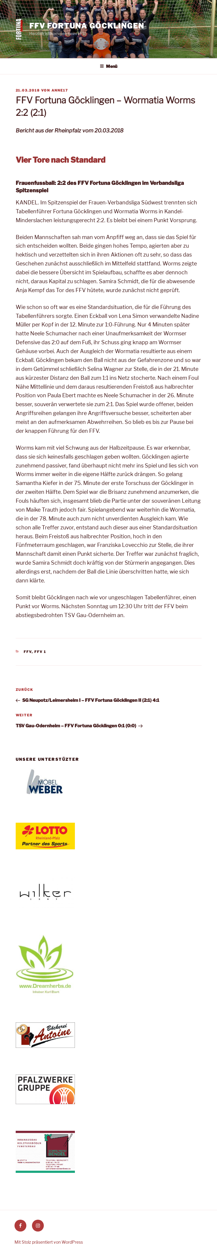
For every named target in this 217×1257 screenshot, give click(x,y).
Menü (108, 66)
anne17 (60, 90)
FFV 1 (40, 652)
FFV (28, 652)
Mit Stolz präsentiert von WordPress (49, 1242)
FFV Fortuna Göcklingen (86, 26)
